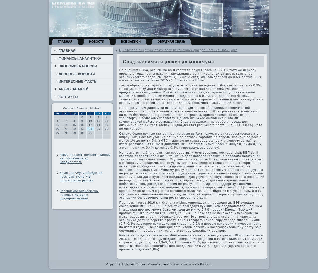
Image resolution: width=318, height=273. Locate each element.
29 (74, 133)
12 (106, 121)
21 (66, 129)
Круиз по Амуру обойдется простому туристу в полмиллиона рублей (81, 176)
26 (106, 129)
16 (82, 125)
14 (66, 125)
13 (58, 125)
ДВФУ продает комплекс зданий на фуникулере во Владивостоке (85, 158)
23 (82, 129)
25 (98, 129)
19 (106, 125)
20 (58, 129)
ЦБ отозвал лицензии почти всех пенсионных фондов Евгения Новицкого (178, 50)
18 (98, 125)
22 (74, 129)
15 (74, 125)
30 (82, 133)
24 (90, 129)
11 (98, 121)
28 (66, 133)
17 (90, 125)
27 (58, 133)
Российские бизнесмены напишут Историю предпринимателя (79, 194)
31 (90, 133)
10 (90, 121)
